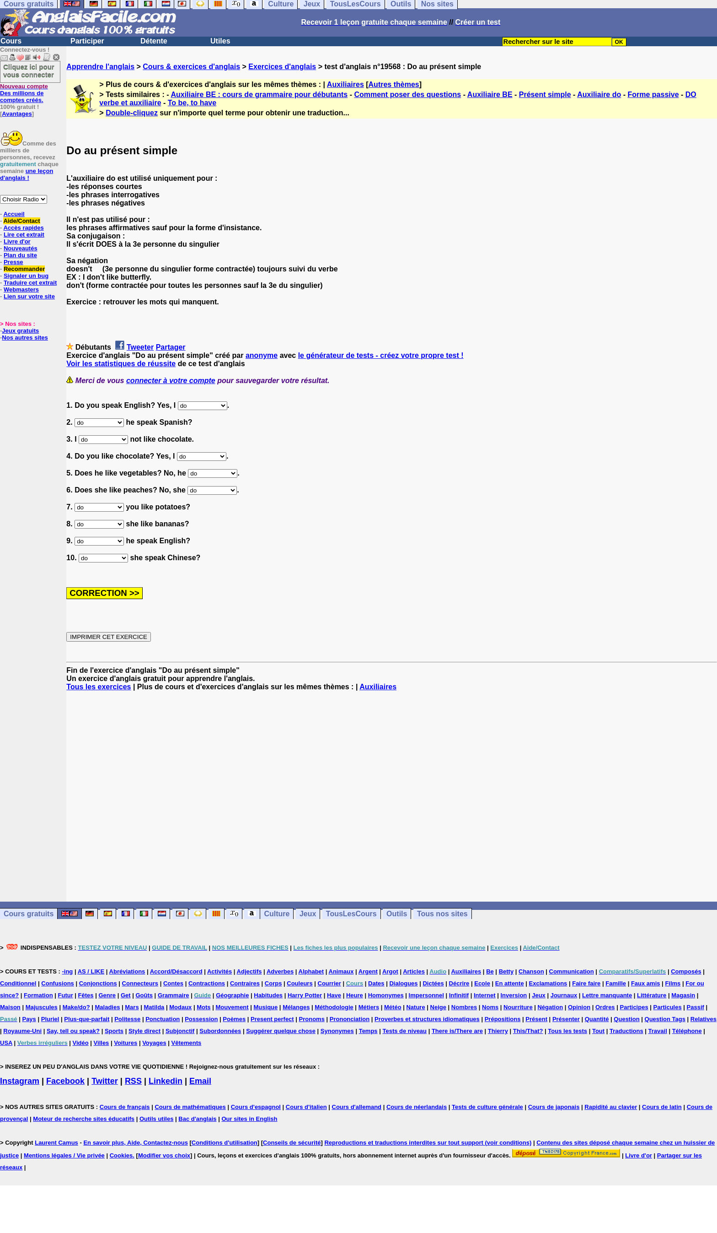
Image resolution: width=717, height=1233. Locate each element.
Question (626, 1019)
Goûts (144, 995)
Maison (10, 1007)
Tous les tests (567, 1031)
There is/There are (457, 1031)
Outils (396, 914)
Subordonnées (220, 1031)
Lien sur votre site (29, 296)
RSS (133, 1081)
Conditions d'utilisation (224, 1142)
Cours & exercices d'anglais (191, 66)
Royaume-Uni (22, 1031)
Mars (132, 1007)
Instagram (19, 1081)
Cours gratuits (29, 914)
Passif (695, 1007)
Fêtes (86, 995)
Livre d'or (17, 241)
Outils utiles (156, 1118)
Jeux (308, 914)
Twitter (104, 1081)
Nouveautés (20, 248)
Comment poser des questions (407, 94)
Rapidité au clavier (610, 1106)
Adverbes (280, 971)
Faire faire (586, 983)
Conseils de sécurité (292, 1142)
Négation (550, 1007)
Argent (368, 971)
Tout (598, 1031)
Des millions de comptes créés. (24, 93)
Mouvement (231, 1007)
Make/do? (76, 1007)
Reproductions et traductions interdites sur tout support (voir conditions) (427, 1142)
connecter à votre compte (170, 380)
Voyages (154, 1042)
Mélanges (296, 1007)
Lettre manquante (607, 995)
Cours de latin (662, 1106)
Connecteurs (140, 983)
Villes (101, 1042)
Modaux (180, 1007)
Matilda (154, 1007)
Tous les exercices (98, 687)
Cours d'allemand (357, 1106)
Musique (266, 1007)
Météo (392, 1007)
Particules (667, 1007)
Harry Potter (305, 995)
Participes (634, 1007)
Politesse (127, 1019)
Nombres (464, 1007)
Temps (368, 1031)
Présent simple (545, 94)
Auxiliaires (345, 84)
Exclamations (548, 983)
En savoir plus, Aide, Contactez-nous (135, 1142)
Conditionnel (18, 983)
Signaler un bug (26, 275)
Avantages (17, 113)
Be (490, 971)
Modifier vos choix (164, 1155)
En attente (509, 983)
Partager (171, 347)
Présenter (566, 1019)
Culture (276, 914)
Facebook (65, 1081)
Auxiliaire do (599, 94)
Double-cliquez (132, 113)
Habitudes (268, 995)
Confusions (57, 983)
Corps (273, 983)
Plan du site (20, 255)
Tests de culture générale (487, 1106)
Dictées (433, 983)
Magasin (683, 995)
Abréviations (127, 971)
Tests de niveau (404, 1031)
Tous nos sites (442, 914)
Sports (114, 1031)
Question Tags (665, 1019)
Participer (87, 41)
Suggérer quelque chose (281, 1031)
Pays (29, 1019)
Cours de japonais (554, 1106)
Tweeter (140, 347)
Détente (153, 41)
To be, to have (192, 103)
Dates (376, 983)
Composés (686, 971)
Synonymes (337, 1031)
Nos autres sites (25, 337)
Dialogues (403, 983)
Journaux (564, 995)
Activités (219, 971)
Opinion (579, 1007)
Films (672, 983)
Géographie (232, 995)
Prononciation (349, 1019)
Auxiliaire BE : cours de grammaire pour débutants (259, 94)
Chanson (531, 971)
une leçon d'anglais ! (26, 174)
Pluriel (50, 1019)
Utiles (220, 41)
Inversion (514, 995)
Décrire (459, 983)
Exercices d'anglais (282, 66)
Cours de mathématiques (190, 1106)
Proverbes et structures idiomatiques (427, 1019)
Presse (13, 262)
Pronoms (312, 1019)
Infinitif (459, 995)
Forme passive (653, 94)
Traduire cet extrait (30, 282)
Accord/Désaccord (176, 971)
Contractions (206, 983)
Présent (536, 1019)
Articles (414, 971)
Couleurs (299, 983)
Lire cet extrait (24, 234)
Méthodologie (334, 1007)
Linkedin (165, 1081)
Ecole (482, 983)
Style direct (144, 1031)
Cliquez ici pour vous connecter (28, 70)
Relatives (703, 1019)
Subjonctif (180, 1031)
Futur (65, 995)
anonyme (262, 355)
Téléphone (687, 1031)
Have (334, 995)
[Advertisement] (392, 796)
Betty (506, 971)
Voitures (125, 1042)
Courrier (329, 983)
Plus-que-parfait (86, 1019)
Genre (107, 995)
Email (200, 1081)
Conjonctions (98, 983)
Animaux (341, 971)
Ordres (605, 1007)
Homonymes (386, 995)
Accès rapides (23, 227)
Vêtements (186, 1042)
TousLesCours (351, 914)
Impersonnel (426, 995)
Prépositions (503, 1019)
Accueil (13, 214)
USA (6, 1042)
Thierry (498, 1031)
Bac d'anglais (197, 1118)
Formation (38, 995)
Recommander (24, 268)
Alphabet (311, 971)
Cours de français (125, 1106)
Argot (390, 971)
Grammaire (173, 995)
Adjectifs (249, 971)
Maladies (107, 1007)
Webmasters (21, 289)
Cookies (121, 1155)
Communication (571, 971)
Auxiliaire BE (490, 94)
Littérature (651, 995)
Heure (354, 995)
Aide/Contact (21, 220)
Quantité (597, 1019)
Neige (438, 1007)
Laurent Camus (56, 1142)
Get (126, 995)
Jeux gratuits (20, 330)
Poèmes (234, 1019)
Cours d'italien (306, 1106)
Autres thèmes (394, 84)
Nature (415, 1007)
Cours (10, 41)
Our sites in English (249, 1118)
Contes (173, 983)
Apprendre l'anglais (100, 66)
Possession (201, 1019)
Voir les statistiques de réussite (121, 364)
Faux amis (645, 983)
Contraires (245, 983)
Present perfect (272, 1019)
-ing (67, 971)
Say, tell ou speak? (73, 1031)
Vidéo (81, 1042)
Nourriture (518, 1007)
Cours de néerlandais (416, 1106)
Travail (657, 1031)
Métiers (369, 1007)
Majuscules (42, 1007)
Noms (490, 1007)
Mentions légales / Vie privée (64, 1155)
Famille (615, 983)
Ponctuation (162, 1019)
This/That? (528, 1031)
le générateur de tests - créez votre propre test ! (381, 355)
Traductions (626, 1031)
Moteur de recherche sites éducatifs (83, 1118)
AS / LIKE (91, 971)
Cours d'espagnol (256, 1106)
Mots (203, 1007)
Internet (485, 995)
